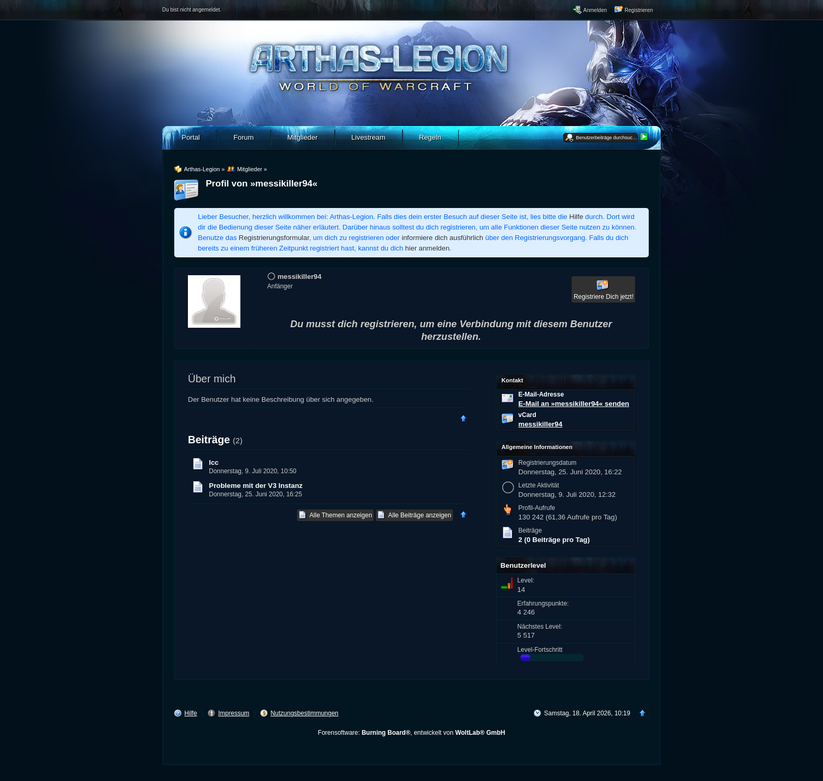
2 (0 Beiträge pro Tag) (554, 540)
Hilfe (576, 217)
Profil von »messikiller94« (262, 183)
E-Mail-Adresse (541, 394)
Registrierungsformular (274, 238)
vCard (527, 415)
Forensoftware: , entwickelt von (411, 732)
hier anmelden (427, 248)
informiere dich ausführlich (442, 238)
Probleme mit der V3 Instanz (256, 486)
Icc (214, 462)
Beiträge (209, 439)
